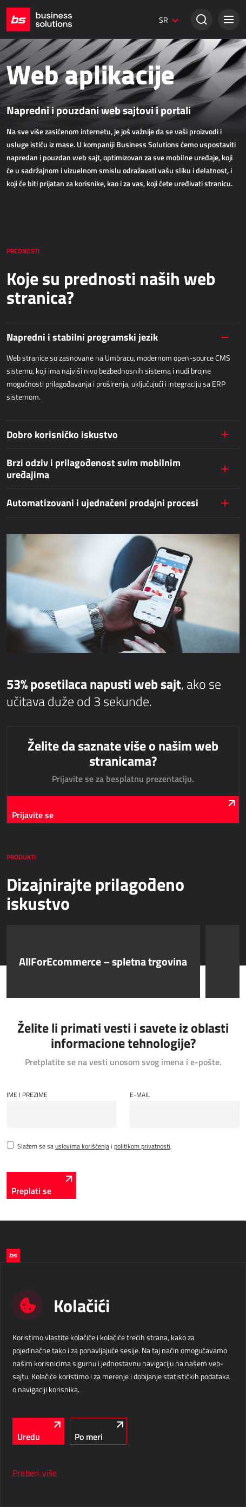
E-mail (140, 1094)
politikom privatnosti (142, 1145)
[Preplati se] (41, 1185)
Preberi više (34, 1473)
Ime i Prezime (27, 1094)
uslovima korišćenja (82, 1145)
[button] (229, 19)
